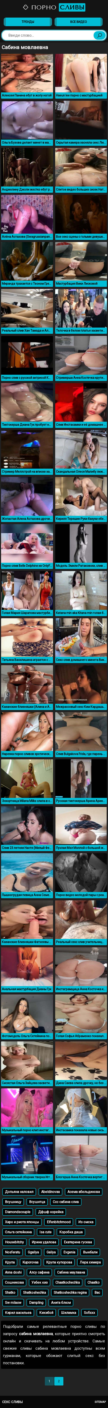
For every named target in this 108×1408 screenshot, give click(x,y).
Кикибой (46, 1313)
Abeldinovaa (50, 1192)
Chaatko (94, 1282)
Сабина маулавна (71, 1272)
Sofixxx (89, 1313)
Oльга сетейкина (18, 1232)
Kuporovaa (30, 1262)
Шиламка (68, 1313)
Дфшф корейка (50, 1212)
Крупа (10, 1262)
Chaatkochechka (67, 1282)
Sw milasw (13, 1303)
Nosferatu (12, 1252)
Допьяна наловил (19, 1192)
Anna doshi (13, 1272)
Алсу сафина (39, 1272)
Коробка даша (71, 1232)
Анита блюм (61, 1303)
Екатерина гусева (78, 1242)
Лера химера (90, 1262)
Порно (54, 7)
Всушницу (13, 1202)
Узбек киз (39, 1282)
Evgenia (69, 1252)
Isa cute (45, 1232)
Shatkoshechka (34, 1293)
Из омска (85, 1222)
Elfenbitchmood (58, 1222)
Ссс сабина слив (66, 1202)
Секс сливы (12, 1402)
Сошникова (14, 1282)
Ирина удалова (44, 1242)
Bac (97, 1293)
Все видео (78, 22)
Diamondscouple (17, 1212)
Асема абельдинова (83, 1192)
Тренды (28, 22)
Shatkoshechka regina (70, 1293)
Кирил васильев (18, 1313)
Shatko (10, 1293)
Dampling (36, 1303)
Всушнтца (37, 1202)
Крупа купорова (59, 1262)
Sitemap (100, 1401)
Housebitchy (14, 1242)
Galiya (51, 1252)
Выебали (90, 1252)
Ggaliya (33, 1252)
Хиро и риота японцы (22, 1222)
